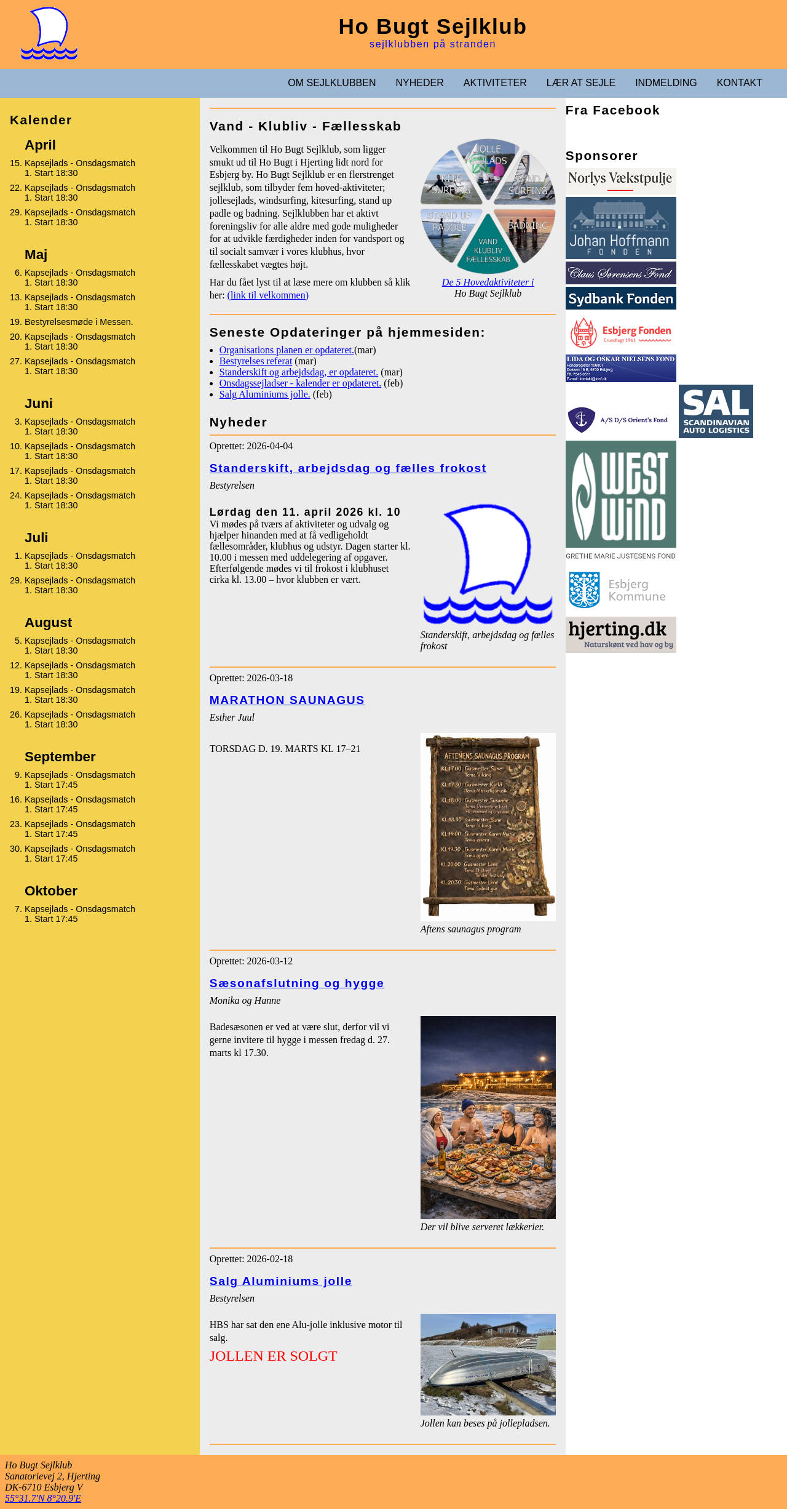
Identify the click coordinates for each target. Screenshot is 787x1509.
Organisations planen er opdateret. (286, 350)
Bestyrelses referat (256, 361)
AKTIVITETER (495, 83)
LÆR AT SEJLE (581, 83)
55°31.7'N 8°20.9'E (43, 1498)
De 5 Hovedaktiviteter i (488, 282)
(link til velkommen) (268, 295)
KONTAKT (739, 83)
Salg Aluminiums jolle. (264, 394)
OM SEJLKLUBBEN (332, 83)
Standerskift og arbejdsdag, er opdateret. (299, 372)
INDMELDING (666, 83)
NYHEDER (419, 83)
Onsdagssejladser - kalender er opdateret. (300, 383)
